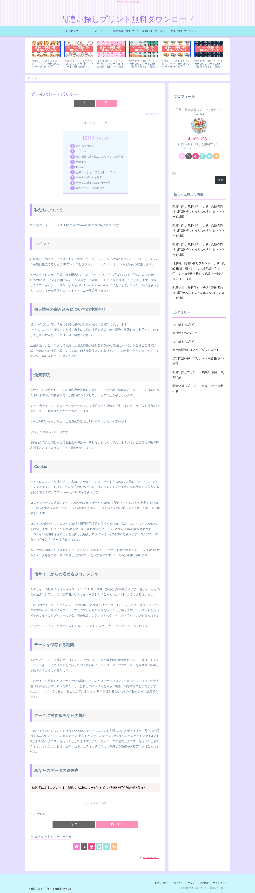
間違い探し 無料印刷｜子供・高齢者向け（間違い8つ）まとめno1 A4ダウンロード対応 (198, 230)
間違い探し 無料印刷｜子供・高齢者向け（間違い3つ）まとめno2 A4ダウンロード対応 (198, 293)
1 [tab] (122, 75)
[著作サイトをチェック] (76, 847)
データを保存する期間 (89, 177)
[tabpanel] (46, 55)
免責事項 (81, 161)
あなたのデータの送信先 (90, 188)
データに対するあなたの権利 (93, 182)
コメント (81, 151)
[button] (106, 103)
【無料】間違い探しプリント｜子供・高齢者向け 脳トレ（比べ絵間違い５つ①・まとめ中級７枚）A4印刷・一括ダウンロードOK (198, 271)
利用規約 (204, 883)
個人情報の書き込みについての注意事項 (99, 156)
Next (227, 55)
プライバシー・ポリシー (184, 883)
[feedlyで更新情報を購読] (106, 847)
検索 (175, 173)
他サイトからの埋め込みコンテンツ (97, 172)
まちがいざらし (199, 138)
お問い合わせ (161, 883)
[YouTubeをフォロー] (91, 847)
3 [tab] (132, 75)
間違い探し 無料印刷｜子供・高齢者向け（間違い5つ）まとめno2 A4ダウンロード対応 (198, 249)
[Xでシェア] (84, 103)
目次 (91, 138)
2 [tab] (127, 75)
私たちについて (85, 146)
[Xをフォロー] (84, 847)
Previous (27, 55)
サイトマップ (220, 883)
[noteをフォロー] (99, 847)
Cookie (80, 167)
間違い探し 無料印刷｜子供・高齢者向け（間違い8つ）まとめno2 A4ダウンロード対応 (198, 211)
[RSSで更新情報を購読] (114, 847)
